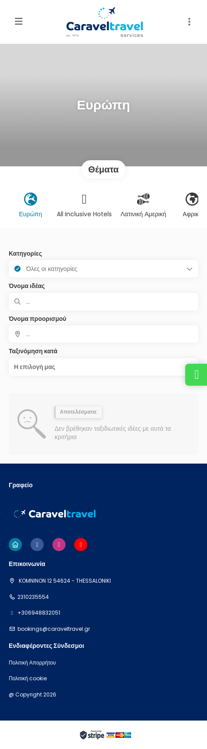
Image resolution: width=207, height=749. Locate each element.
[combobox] (103, 334)
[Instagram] (59, 544)
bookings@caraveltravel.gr (53, 629)
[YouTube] (80, 544)
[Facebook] (37, 544)
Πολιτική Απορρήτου (32, 662)
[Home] (15, 544)
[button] (189, 22)
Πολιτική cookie (28, 678)
